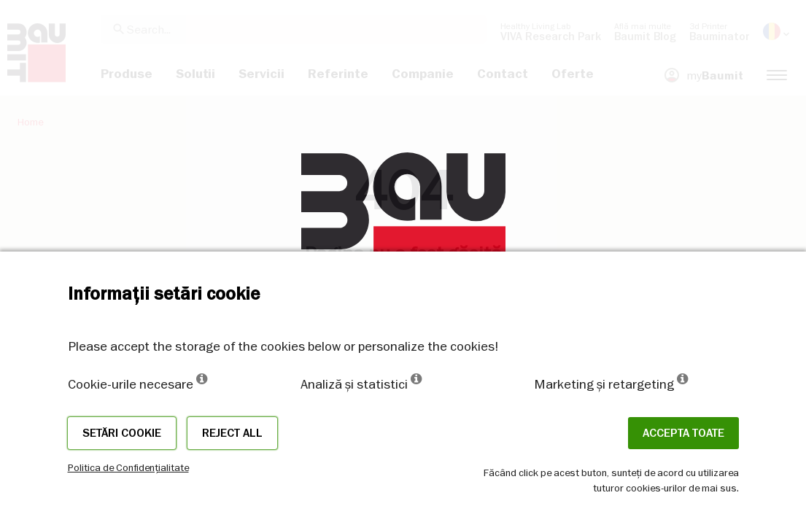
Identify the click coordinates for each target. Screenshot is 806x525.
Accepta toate (683, 433)
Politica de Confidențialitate (128, 467)
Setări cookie (121, 433)
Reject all (232, 433)
